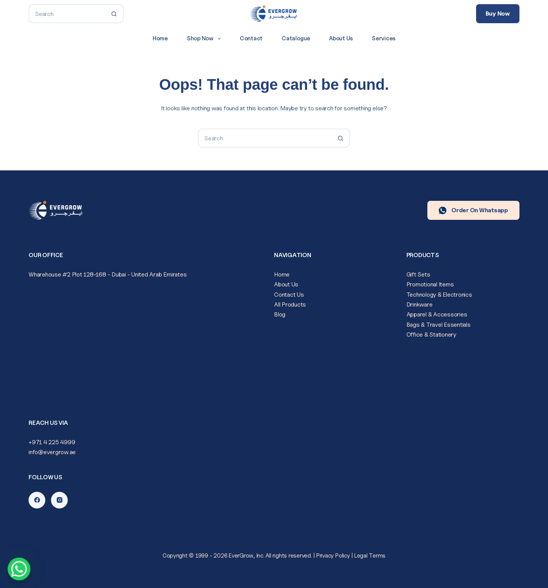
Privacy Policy (333, 555)
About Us (341, 38)
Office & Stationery (431, 334)
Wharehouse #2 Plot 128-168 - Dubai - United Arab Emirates (107, 274)
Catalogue (296, 38)
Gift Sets (418, 274)
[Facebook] (37, 500)
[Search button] (114, 13)
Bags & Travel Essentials (438, 324)
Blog (279, 314)
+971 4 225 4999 (52, 442)
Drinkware (419, 304)
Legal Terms (370, 555)
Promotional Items (430, 284)
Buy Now (498, 13)
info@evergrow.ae (52, 452)
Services (383, 38)
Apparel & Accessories (436, 314)
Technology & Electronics (439, 294)
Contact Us (289, 294)
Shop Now (205, 38)
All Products (290, 304)
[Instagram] (59, 500)
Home (160, 38)
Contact (251, 38)
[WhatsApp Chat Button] (19, 569)
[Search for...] (67, 13)
